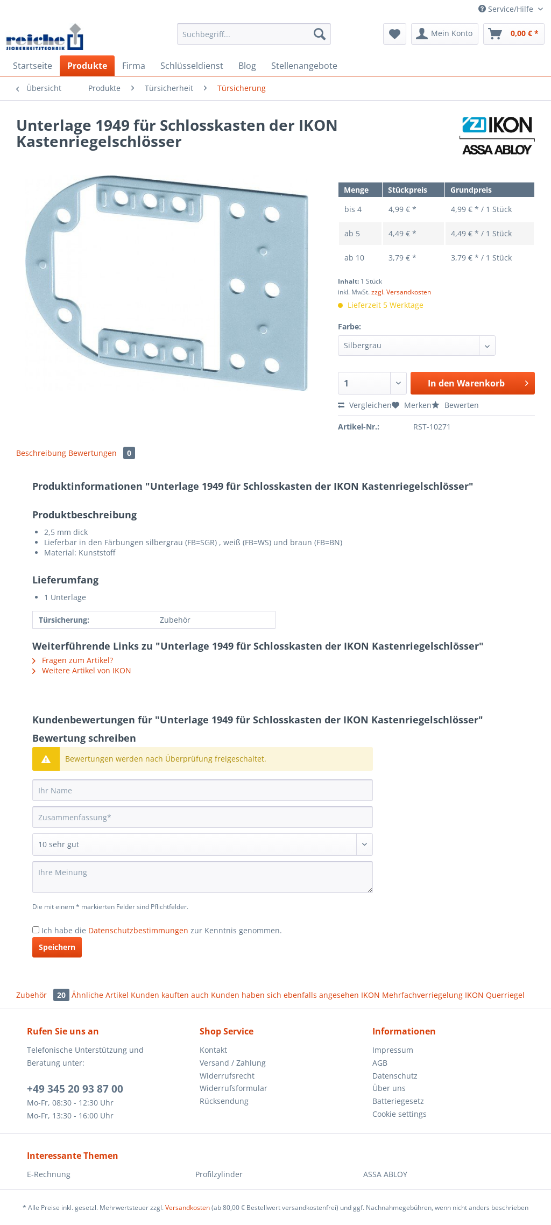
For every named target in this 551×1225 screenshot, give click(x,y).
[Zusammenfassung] (202, 817)
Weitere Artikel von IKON (81, 670)
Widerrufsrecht (227, 1076)
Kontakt (213, 1050)
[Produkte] (87, 65)
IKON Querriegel (495, 995)
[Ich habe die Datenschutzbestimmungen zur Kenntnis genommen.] (35, 929)
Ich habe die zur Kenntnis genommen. (161, 930)
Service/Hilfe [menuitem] (506, 9)
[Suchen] (319, 34)
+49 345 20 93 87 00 (75, 1089)
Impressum (392, 1050)
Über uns (389, 1088)
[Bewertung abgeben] (202, 844)
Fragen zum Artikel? (72, 660)
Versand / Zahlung (233, 1063)
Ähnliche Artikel (100, 995)
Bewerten (455, 405)
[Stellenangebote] (304, 65)
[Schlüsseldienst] (192, 65)
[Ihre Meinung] (202, 877)
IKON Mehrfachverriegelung (412, 995)
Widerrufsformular (233, 1088)
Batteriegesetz (398, 1101)
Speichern (57, 947)
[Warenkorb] (514, 34)
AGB (379, 1063)
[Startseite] (32, 65)
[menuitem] (254, 39)
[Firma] (134, 65)
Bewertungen (101, 453)
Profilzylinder (219, 1174)
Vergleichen (365, 405)
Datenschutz (395, 1076)
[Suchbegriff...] (254, 34)
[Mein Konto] (444, 34)
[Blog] (247, 65)
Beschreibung (41, 453)
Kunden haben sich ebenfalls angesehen (285, 995)
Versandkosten (187, 1207)
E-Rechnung (48, 1174)
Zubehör (44, 995)
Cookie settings (399, 1114)
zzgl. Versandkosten (401, 292)
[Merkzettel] (394, 34)
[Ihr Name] (202, 790)
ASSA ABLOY (385, 1174)
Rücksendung (224, 1101)
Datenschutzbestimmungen (138, 930)
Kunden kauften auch (170, 995)
